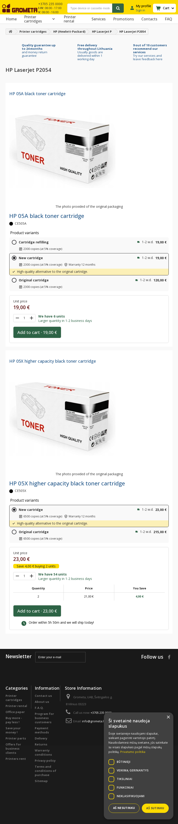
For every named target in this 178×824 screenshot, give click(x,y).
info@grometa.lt (93, 721)
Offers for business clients (13, 748)
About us (42, 702)
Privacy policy (45, 760)
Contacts (149, 19)
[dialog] (138, 765)
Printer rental (70, 19)
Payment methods (42, 730)
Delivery (41, 738)
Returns (41, 744)
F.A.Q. (39, 708)
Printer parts (16, 738)
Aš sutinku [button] (155, 808)
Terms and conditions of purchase (45, 770)
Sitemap (41, 781)
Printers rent (16, 759)
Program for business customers (44, 718)
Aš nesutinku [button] (124, 808)
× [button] (168, 717)
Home (11, 19)
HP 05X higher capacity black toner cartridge (52, 361)
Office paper (15, 712)
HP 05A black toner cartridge (37, 93)
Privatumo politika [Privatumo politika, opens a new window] (132, 752)
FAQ (168, 19)
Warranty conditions (43, 752)
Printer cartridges (40, 19)
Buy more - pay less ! (14, 720)
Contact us (43, 696)
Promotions (123, 19)
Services (99, 19)
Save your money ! (13, 730)
